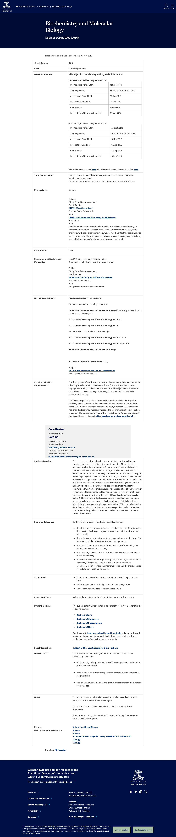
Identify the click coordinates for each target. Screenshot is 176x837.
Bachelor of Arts (84, 614)
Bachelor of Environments (89, 623)
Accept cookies (121, 830)
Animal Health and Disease (86, 727)
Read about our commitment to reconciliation (50, 782)
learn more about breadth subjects (104, 633)
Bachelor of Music (85, 627)
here (94, 169)
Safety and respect (37, 804)
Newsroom (33, 810)
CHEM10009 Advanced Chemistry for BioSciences (92, 217)
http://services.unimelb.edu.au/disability (115, 416)
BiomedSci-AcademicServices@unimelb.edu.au (71, 457)
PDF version (60, 749)
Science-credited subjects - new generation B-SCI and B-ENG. (102, 736)
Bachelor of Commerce (88, 619)
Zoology (76, 739)
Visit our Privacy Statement (98, 831)
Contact (32, 817)
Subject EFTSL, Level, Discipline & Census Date (95, 647)
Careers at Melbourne (38, 798)
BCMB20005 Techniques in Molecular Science (90, 277)
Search (166, 6)
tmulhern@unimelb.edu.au (61, 447)
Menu (173, 6)
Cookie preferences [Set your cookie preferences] (143, 830)
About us (32, 792)
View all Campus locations (81, 816)
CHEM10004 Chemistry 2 (81, 208)
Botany (76, 730)
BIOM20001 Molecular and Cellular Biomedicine (92, 370)
